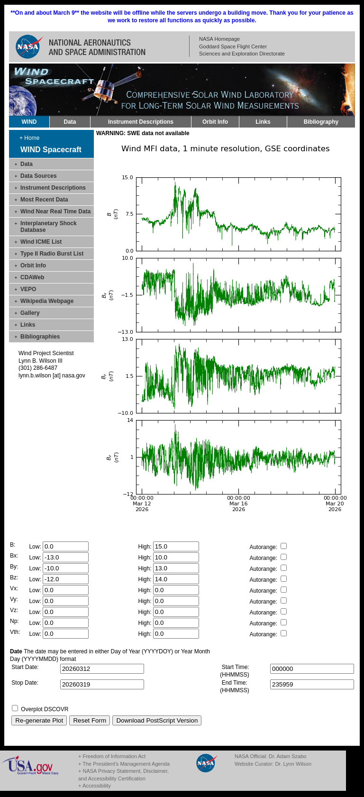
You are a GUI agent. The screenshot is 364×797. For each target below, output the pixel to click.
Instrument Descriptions (140, 122)
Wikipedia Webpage (46, 301)
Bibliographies (40, 336)
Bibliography (321, 122)
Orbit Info (215, 122)
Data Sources (38, 176)
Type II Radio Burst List (51, 253)
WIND (29, 122)
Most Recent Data (44, 199)
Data (70, 122)
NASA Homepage (219, 39)
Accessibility (96, 785)
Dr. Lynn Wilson (293, 764)
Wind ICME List (41, 241)
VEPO (28, 289)
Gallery (30, 313)
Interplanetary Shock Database (48, 226)
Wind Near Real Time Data (55, 211)
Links (262, 122)
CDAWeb (32, 277)
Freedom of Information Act (114, 756)
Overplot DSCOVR (44, 709)
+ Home (29, 138)
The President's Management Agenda (126, 764)
